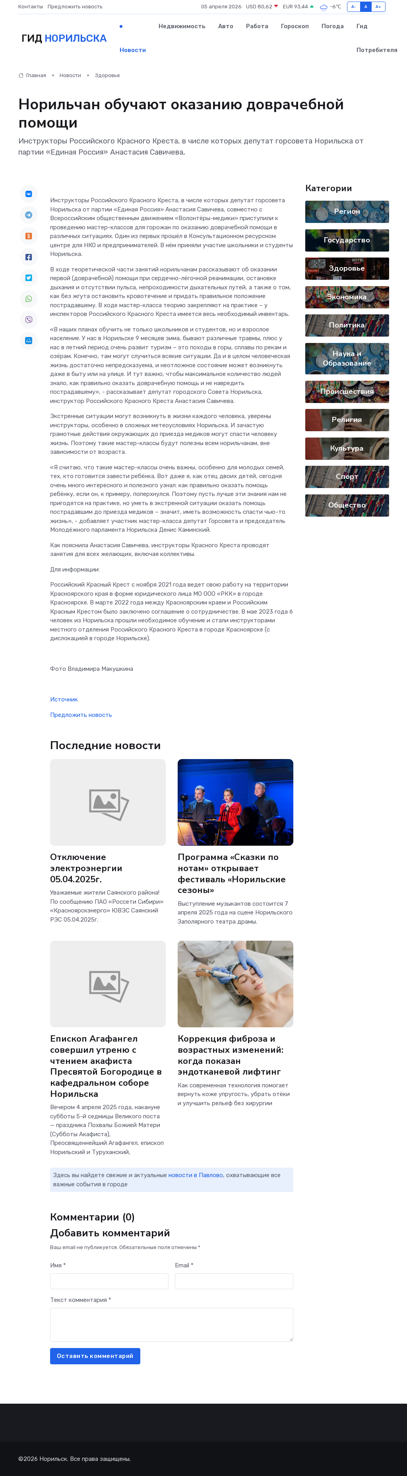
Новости (133, 50)
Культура (347, 448)
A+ (379, 6)
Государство (347, 240)
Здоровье (107, 75)
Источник (64, 699)
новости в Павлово (196, 1175)
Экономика (347, 297)
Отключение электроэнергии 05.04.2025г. (86, 868)
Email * (184, 1265)
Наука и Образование (347, 358)
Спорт (346, 476)
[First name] (109, 1281)
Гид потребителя (377, 38)
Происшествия (347, 391)
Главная (32, 75)
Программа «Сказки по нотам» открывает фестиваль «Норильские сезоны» (232, 873)
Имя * (58, 1265)
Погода (333, 26)
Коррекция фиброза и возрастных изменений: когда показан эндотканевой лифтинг (230, 1055)
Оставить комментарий (95, 1356)
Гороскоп (295, 26)
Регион (347, 211)
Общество (347, 505)
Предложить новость (75, 7)
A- (354, 6)
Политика (347, 325)
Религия (347, 420)
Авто (225, 26)
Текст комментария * (80, 1300)
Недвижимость (182, 26)
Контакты (30, 7)
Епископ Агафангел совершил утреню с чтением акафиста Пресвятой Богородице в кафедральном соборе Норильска (106, 1066)
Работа (257, 26)
